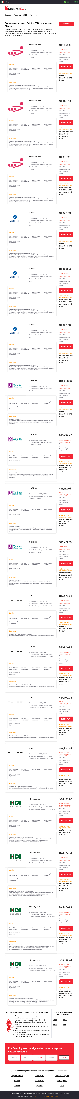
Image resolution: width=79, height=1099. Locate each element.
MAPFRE (17, 1086)
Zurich (62, 1086)
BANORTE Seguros (62, 1076)
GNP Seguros (39, 1081)
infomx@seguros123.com (52, 1096)
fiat (31, 15)
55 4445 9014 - (38, 1096)
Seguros (8, 15)
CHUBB (17, 1081)
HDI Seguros (62, 1081)
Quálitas (40, 1086)
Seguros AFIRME (17, 1076)
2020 (25, 15)
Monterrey (17, 15)
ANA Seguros (39, 1076)
